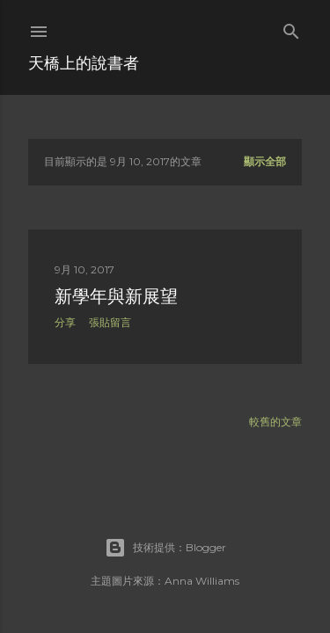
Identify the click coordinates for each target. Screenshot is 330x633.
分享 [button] (65, 322)
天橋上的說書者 (83, 63)
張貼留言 (110, 322)
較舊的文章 (275, 421)
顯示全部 (265, 161)
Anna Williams (202, 580)
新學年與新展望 (116, 296)
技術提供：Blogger (165, 547)
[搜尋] (291, 28)
